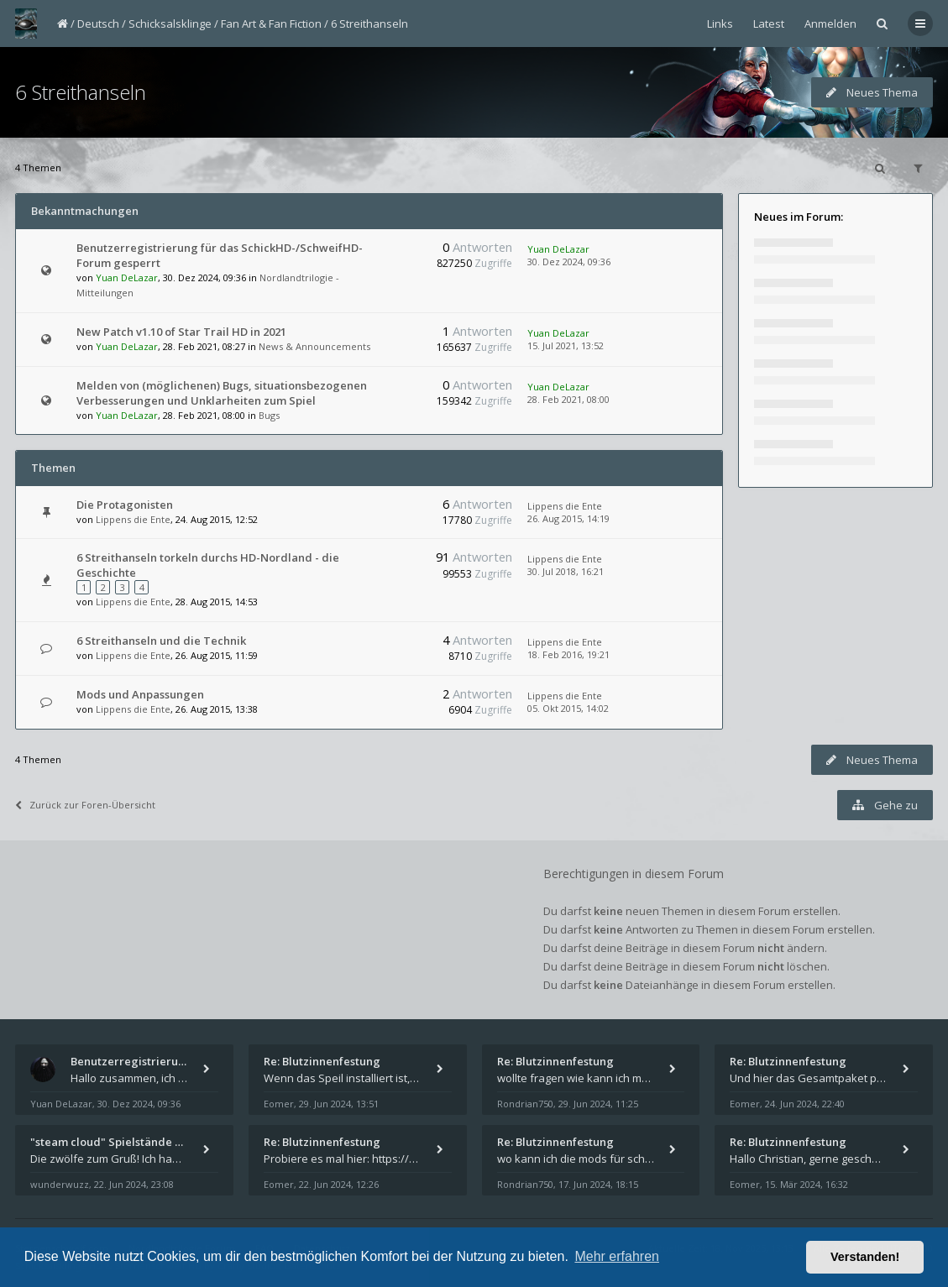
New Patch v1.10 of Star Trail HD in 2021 (181, 331)
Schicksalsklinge (170, 23)
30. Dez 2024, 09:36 (568, 261)
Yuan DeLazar (127, 277)
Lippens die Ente (133, 519)
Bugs (269, 415)
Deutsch (98, 23)
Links (720, 23)
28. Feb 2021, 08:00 (568, 399)
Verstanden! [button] (864, 1256)
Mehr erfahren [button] (616, 1256)
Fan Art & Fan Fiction (271, 23)
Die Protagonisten (124, 504)
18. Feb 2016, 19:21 (568, 654)
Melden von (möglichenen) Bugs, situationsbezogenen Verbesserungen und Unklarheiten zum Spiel (221, 393)
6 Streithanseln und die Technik (161, 640)
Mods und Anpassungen (140, 694)
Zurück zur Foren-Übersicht (85, 804)
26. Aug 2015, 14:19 (568, 518)
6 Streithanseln (369, 23)
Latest (768, 23)
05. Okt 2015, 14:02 (568, 708)
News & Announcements (314, 346)
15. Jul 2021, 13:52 (565, 345)
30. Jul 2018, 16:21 (565, 571)
